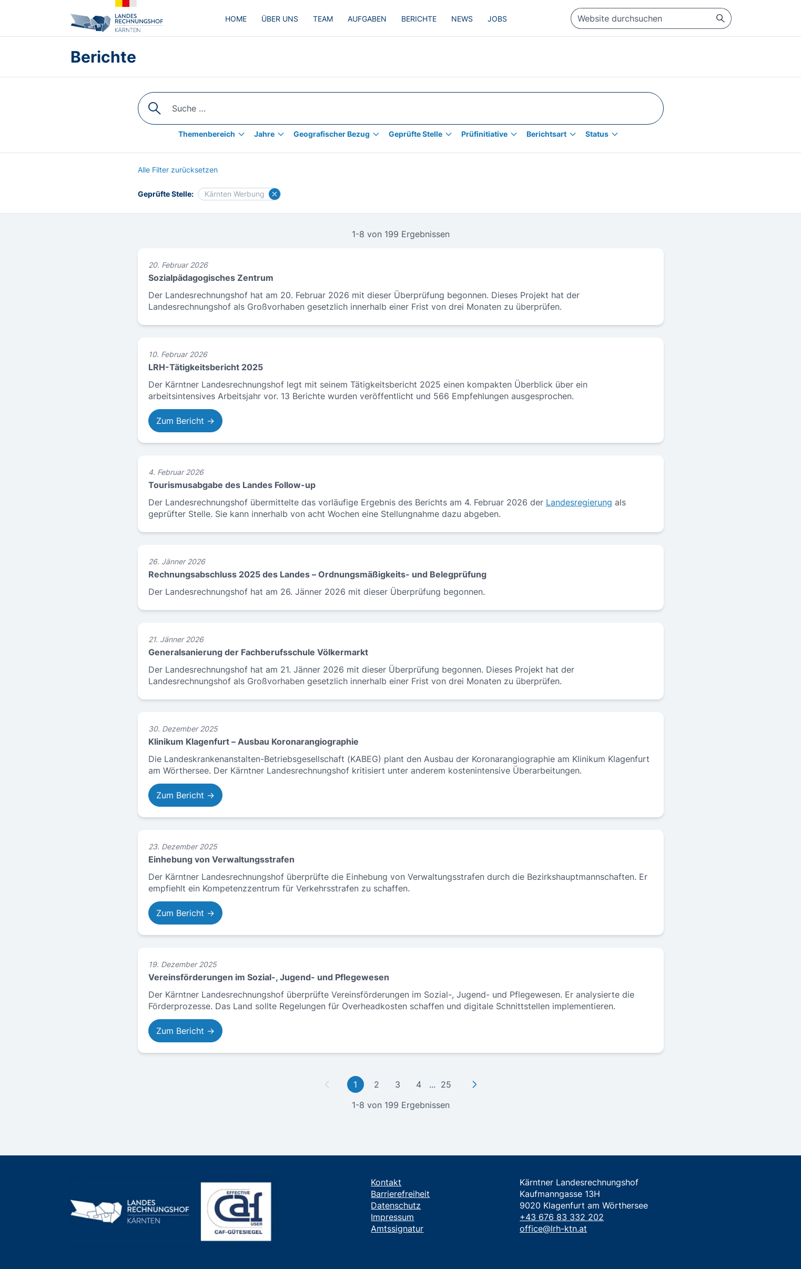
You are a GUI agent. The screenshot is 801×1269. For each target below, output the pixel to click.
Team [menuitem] (323, 18)
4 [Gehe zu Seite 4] (418, 1084)
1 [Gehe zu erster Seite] (355, 1084)
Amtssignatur (397, 1228)
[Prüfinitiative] (491, 134)
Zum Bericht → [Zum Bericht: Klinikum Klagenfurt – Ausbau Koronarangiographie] (185, 795)
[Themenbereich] (214, 134)
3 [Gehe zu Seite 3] (397, 1084)
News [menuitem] (462, 18)
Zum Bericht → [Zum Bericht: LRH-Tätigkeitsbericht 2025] (185, 420)
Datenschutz (396, 1205)
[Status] (604, 134)
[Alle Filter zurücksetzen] (178, 170)
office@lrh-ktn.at (553, 1228)
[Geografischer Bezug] (338, 134)
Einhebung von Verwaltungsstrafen (221, 859)
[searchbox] (651, 18)
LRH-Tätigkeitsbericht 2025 (205, 367)
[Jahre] (271, 134)
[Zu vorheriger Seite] (327, 1084)
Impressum (392, 1217)
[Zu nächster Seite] (474, 1084)
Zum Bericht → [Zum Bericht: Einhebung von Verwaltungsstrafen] (185, 913)
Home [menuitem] (236, 18)
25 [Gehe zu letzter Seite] (446, 1084)
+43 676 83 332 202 (562, 1217)
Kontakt (386, 1182)
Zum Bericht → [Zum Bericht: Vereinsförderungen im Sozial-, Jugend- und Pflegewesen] (185, 1031)
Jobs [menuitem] (497, 18)
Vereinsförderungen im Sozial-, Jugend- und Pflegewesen (268, 977)
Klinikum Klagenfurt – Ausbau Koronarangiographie (253, 741)
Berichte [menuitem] (419, 18)
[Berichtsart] (553, 134)
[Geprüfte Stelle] (423, 134)
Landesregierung (579, 502)
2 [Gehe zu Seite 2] (376, 1084)
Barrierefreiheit (400, 1194)
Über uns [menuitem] (279, 18)
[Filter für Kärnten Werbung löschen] (274, 194)
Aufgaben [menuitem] (367, 18)
